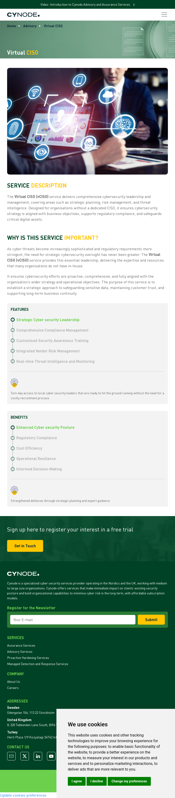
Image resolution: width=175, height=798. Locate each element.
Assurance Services (21, 645)
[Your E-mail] (72, 619)
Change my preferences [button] (129, 781)
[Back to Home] (23, 15)
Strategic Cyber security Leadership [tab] (47, 319)
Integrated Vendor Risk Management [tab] (48, 351)
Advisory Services (19, 651)
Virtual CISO (53, 26)
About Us (13, 682)
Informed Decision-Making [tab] (39, 469)
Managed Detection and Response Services (37, 664)
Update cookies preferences (23, 795)
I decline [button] (96, 781)
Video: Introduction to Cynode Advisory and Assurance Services (86, 4)
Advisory (30, 26)
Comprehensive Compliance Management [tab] (52, 330)
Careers (13, 688)
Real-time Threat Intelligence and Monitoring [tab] (55, 361)
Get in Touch (25, 546)
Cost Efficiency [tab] (29, 448)
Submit (151, 619)
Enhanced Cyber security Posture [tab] (45, 427)
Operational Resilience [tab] (36, 458)
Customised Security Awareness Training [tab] (52, 340)
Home (11, 26)
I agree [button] (77, 781)
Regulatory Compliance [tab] (36, 437)
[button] (164, 14)
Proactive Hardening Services (28, 658)
